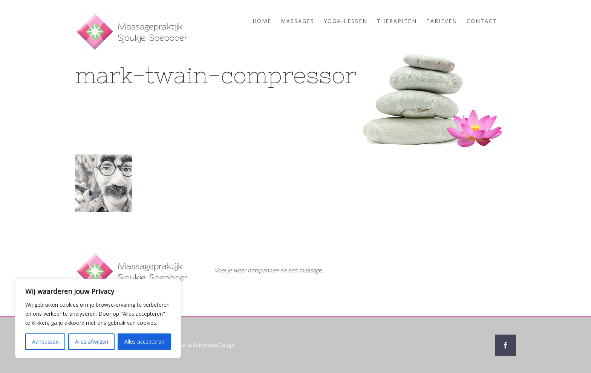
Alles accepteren (144, 341)
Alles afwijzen (91, 341)
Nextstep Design (216, 345)
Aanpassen (45, 341)
